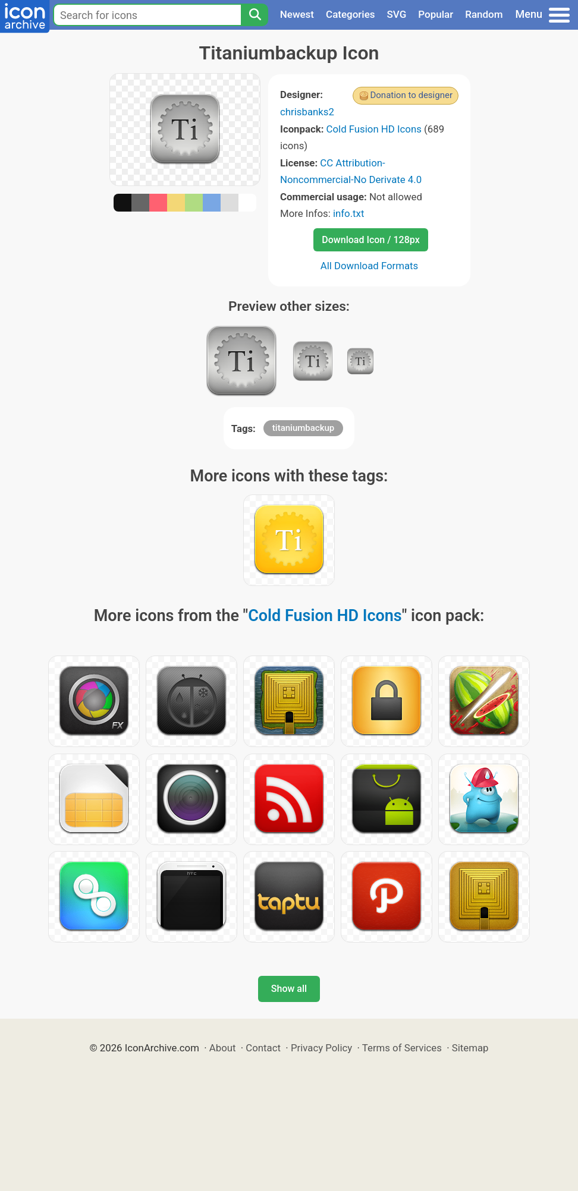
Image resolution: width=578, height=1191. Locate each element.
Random (483, 14)
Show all (289, 988)
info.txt (348, 213)
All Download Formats (370, 266)
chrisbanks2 (307, 112)
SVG (397, 14)
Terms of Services (402, 1048)
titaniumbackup (303, 428)
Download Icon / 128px (370, 239)
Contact (263, 1048)
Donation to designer (411, 95)
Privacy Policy (321, 1048)
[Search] (254, 15)
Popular (435, 14)
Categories (350, 14)
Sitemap (470, 1048)
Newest (297, 14)
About (222, 1048)
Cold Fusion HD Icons (374, 129)
